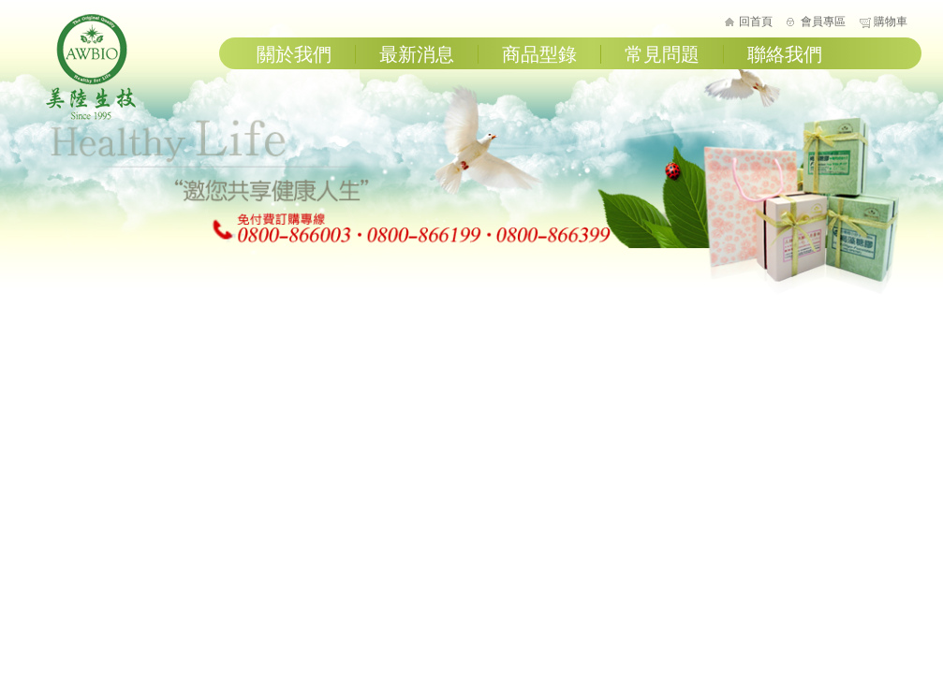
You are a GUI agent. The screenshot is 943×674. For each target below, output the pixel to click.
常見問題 (662, 54)
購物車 (890, 21)
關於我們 (294, 54)
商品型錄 (539, 54)
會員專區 (823, 21)
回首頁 (756, 21)
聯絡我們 (784, 54)
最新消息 (416, 54)
